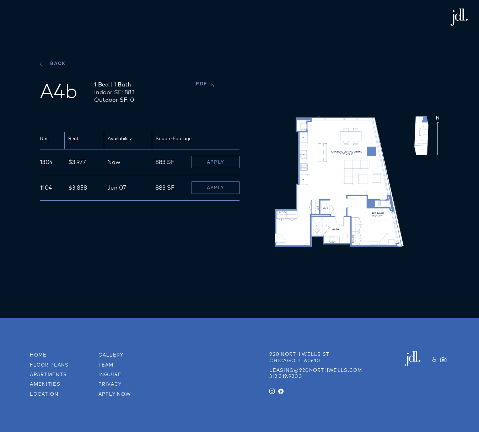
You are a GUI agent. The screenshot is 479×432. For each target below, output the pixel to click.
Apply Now (114, 394)
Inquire (436, 16)
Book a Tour (293, 16)
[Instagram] (272, 391)
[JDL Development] (415, 358)
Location (44, 394)
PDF (204, 83)
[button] (12, 17)
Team (106, 365)
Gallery (397, 16)
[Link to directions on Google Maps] (299, 357)
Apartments (48, 374)
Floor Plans (349, 16)
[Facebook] (281, 391)
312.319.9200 (285, 376)
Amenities (45, 384)
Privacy (110, 384)
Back (53, 63)
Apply (216, 162)
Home (38, 355)
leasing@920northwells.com (315, 370)
